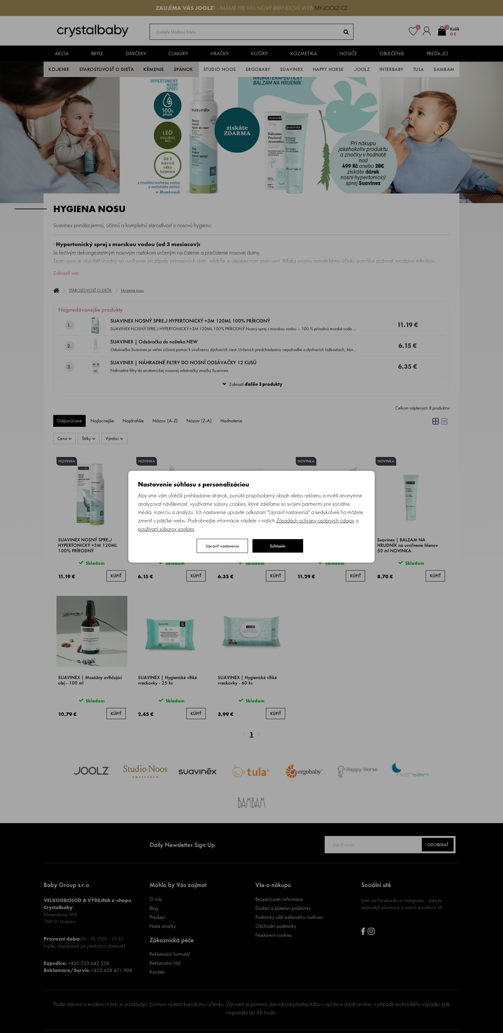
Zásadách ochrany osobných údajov (315, 520)
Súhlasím (278, 546)
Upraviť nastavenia (222, 546)
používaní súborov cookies (166, 528)
